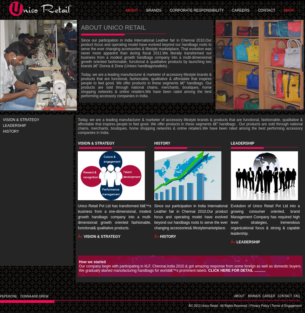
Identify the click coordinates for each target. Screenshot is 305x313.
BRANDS (154, 10)
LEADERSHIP (14, 125)
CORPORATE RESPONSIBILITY (197, 10)
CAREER (268, 296)
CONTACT (266, 10)
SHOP (288, 10)
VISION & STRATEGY (21, 120)
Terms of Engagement (287, 305)
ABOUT (131, 10)
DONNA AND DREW (34, 296)
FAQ (299, 296)
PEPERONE (8, 296)
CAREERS (240, 10)
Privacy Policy (259, 305)
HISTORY (11, 131)
